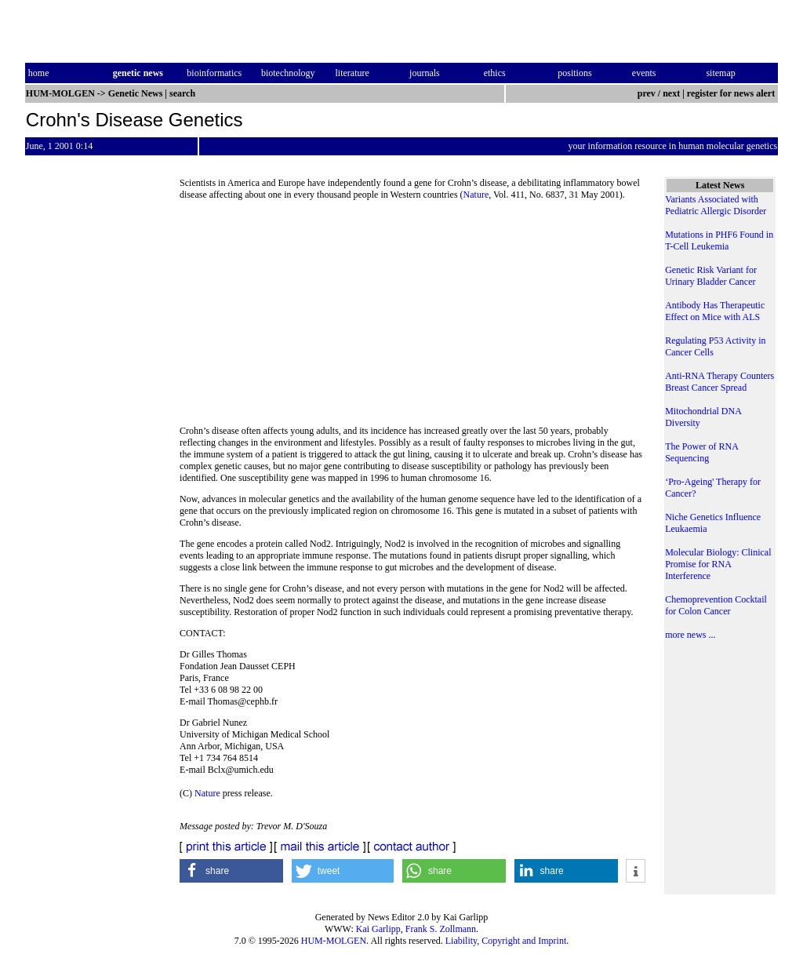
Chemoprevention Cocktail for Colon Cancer (716, 605)
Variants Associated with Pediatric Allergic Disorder (715, 205)
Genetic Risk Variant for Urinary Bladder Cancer (711, 275)
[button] (231, 871)
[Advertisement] (412, 318)
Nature (476, 194)
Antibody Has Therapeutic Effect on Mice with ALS (715, 311)
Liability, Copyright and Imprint (506, 940)
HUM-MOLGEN (333, 940)
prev (647, 93)
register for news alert (732, 93)
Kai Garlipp (378, 928)
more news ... (690, 634)
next (671, 93)
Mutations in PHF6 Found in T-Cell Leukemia (719, 240)
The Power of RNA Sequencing (701, 452)
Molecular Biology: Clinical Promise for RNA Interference (718, 564)
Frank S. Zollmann (440, 928)
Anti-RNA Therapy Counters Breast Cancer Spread (719, 381)
